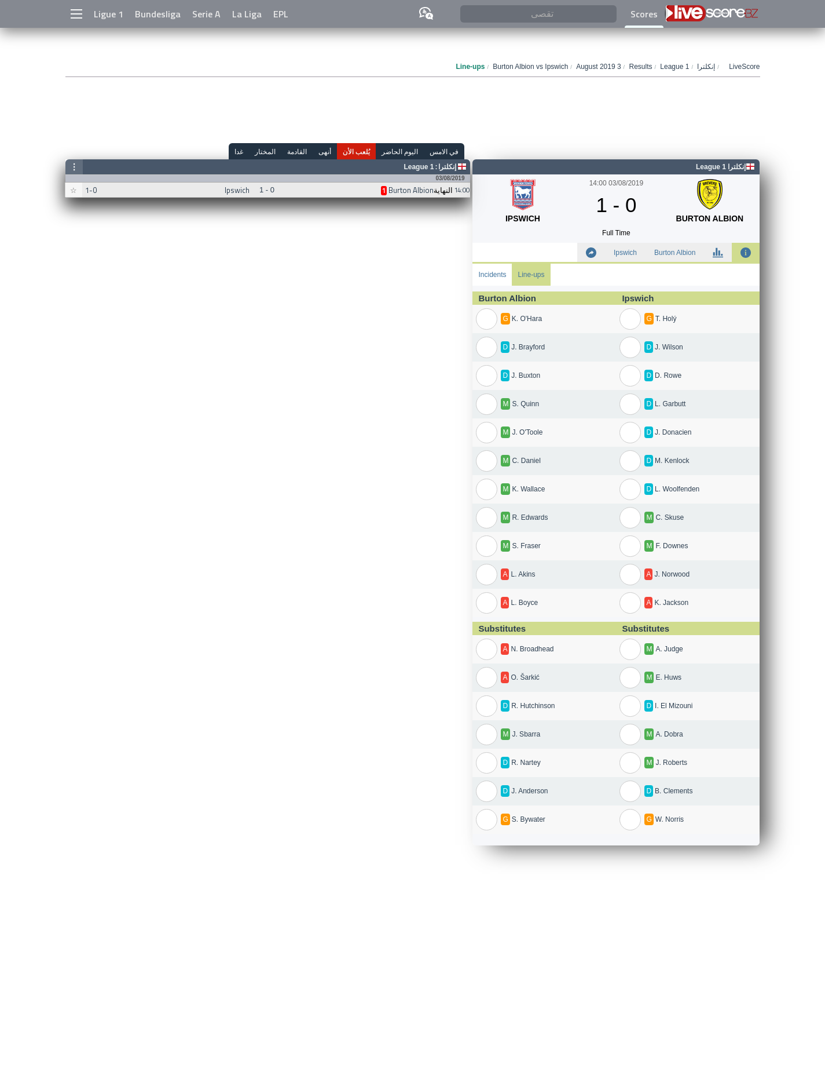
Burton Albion (674, 253)
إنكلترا (447, 167)
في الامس (444, 151)
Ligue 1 (108, 14)
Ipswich (625, 253)
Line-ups (531, 275)
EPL (280, 14)
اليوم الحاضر (400, 151)
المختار (265, 151)
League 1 (419, 167)
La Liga (247, 14)
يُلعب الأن (356, 151)
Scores (644, 14)
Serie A (206, 14)
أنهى (324, 151)
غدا (238, 151)
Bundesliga (158, 14)
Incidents (492, 275)
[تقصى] (538, 14)
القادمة (297, 151)
